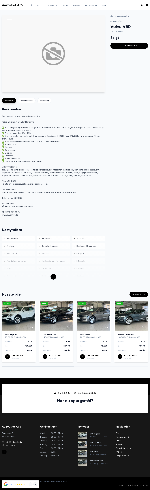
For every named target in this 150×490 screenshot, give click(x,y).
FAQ (104, 4)
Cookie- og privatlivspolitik (128, 485)
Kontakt (76, 4)
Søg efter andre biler (129, 46)
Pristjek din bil (91, 4)
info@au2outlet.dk (85, 394)
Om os (65, 4)
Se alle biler (138, 295)
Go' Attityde (144, 485)
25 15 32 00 (62, 394)
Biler (39, 4)
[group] (53, 53)
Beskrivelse (9, 101)
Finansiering (52, 4)
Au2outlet (114, 21)
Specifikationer (27, 101)
